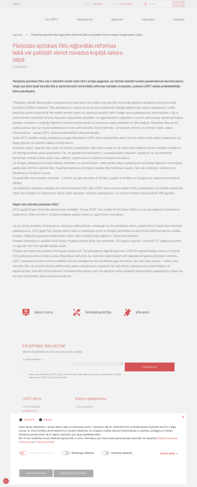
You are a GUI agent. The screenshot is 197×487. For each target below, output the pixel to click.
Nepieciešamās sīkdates (42, 452)
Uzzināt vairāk (169, 452)
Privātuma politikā (59, 441)
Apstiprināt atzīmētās (76, 473)
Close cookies (182, 416)
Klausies (48, 419)
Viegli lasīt (29, 419)
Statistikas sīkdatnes (125, 452)
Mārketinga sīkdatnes (85, 452)
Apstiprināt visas (37, 473)
